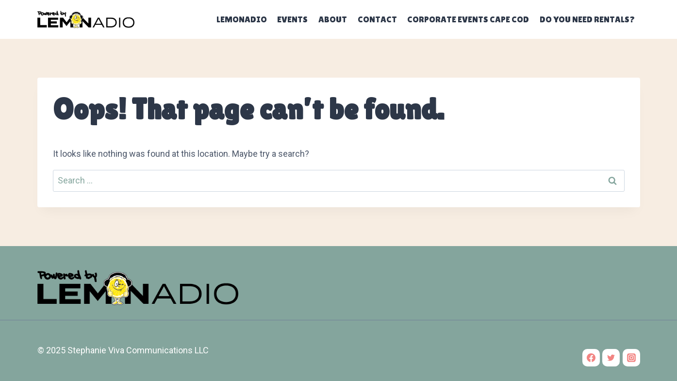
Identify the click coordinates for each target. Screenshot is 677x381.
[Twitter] (611, 357)
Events (292, 19)
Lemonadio (241, 19)
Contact (377, 19)
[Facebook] (591, 357)
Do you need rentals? (587, 19)
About (332, 19)
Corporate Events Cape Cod (468, 19)
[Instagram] (631, 357)
